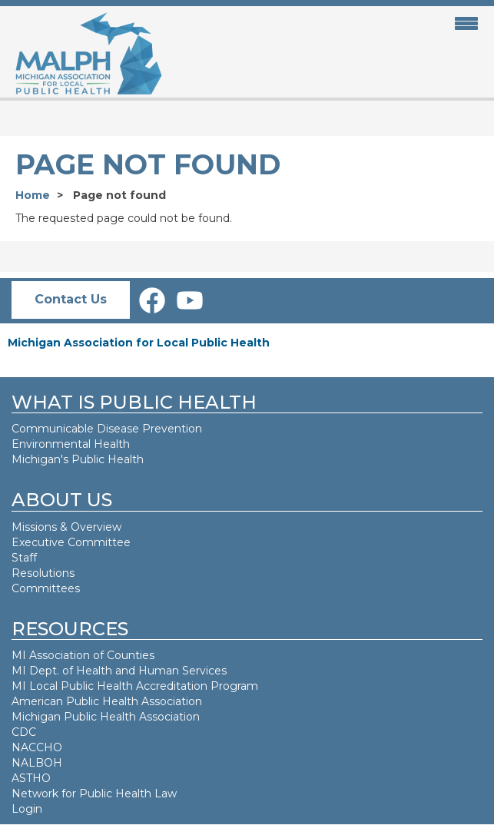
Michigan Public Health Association (106, 717)
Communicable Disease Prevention (107, 429)
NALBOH (37, 763)
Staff (24, 558)
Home (32, 195)
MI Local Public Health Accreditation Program (135, 686)
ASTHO (31, 778)
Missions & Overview (66, 527)
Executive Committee (71, 542)
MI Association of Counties (83, 655)
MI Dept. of (44, 671)
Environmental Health (71, 444)
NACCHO (37, 747)
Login (27, 809)
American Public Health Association (107, 701)
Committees (46, 588)
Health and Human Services (151, 671)
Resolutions (43, 573)
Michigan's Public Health (79, 459)
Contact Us (71, 299)
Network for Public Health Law (94, 793)
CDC (24, 732)
